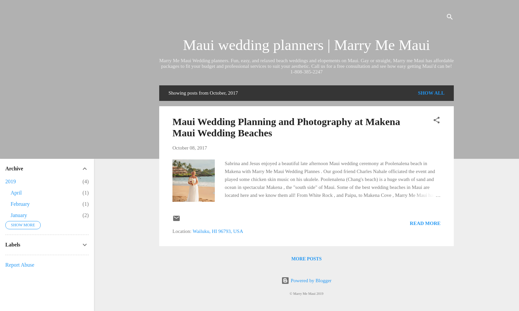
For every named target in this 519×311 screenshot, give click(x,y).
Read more (425, 223)
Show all (431, 93)
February (20, 204)
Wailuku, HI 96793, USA (218, 231)
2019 (10, 181)
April (16, 193)
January (19, 215)
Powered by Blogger (306, 280)
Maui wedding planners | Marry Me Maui (306, 45)
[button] (437, 121)
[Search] (450, 18)
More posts (306, 258)
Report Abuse (19, 265)
